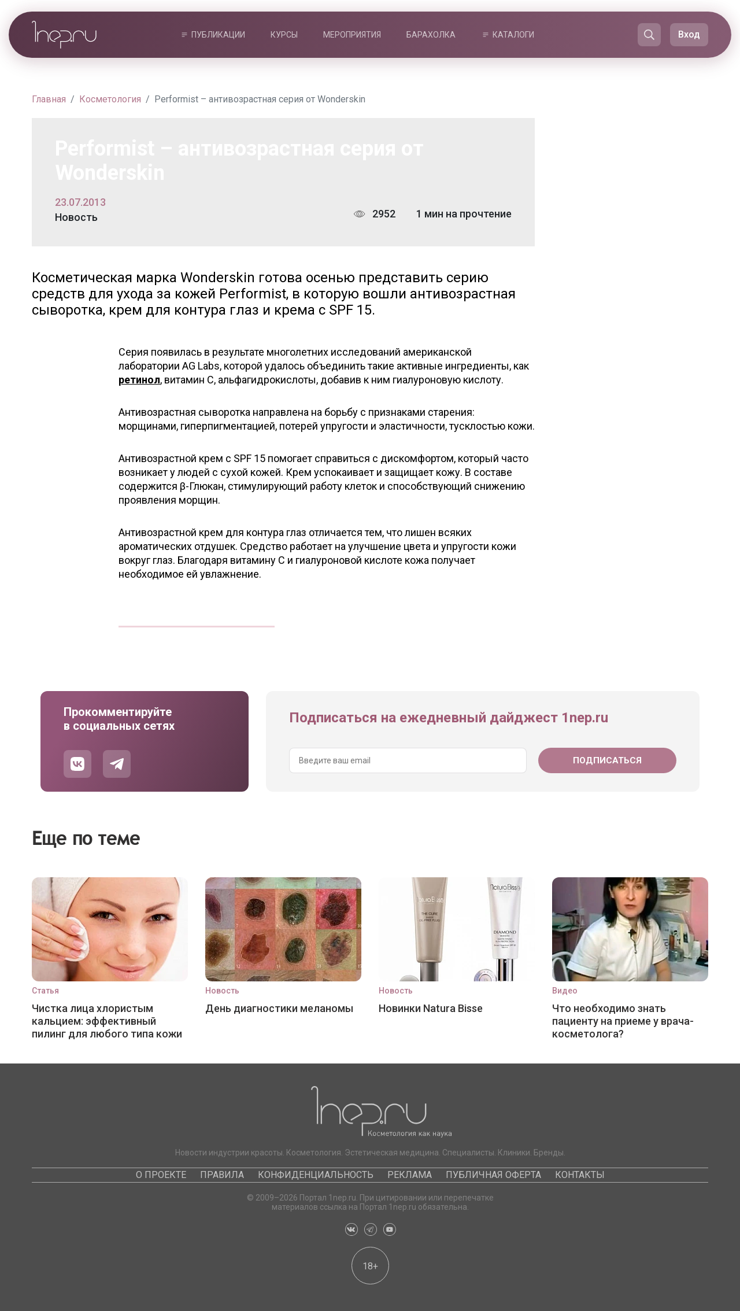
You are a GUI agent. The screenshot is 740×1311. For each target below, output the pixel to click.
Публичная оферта (493, 1174)
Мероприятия (352, 34)
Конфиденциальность (315, 1174)
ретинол (139, 380)
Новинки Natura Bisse (431, 1008)
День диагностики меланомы (279, 1008)
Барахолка (431, 34)
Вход (689, 34)
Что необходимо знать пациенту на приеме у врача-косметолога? (623, 1021)
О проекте (161, 1174)
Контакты (580, 1174)
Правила (222, 1174)
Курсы (284, 34)
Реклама (409, 1174)
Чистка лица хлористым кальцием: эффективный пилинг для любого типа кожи (107, 1021)
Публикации (218, 34)
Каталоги (513, 34)
